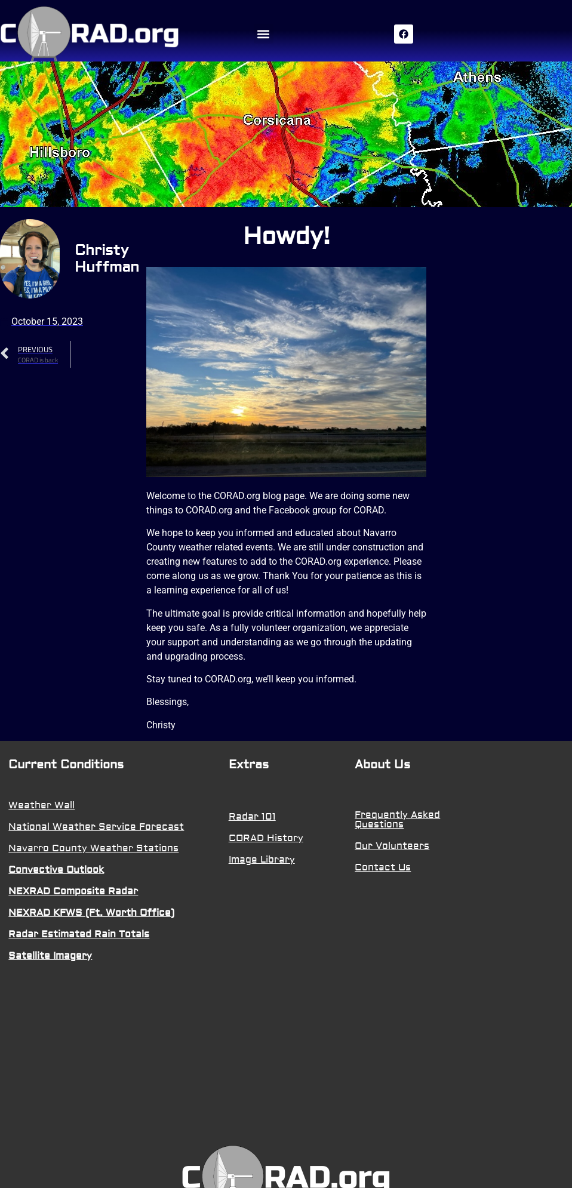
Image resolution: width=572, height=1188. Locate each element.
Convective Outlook (56, 870)
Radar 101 (252, 817)
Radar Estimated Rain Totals (78, 934)
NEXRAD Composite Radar (73, 891)
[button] (263, 34)
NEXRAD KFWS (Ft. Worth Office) (91, 913)
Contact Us (383, 867)
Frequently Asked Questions (397, 819)
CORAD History (266, 838)
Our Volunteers (392, 846)
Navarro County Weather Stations (93, 848)
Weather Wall (41, 805)
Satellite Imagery (50, 956)
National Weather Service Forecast (96, 827)
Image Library (262, 860)
